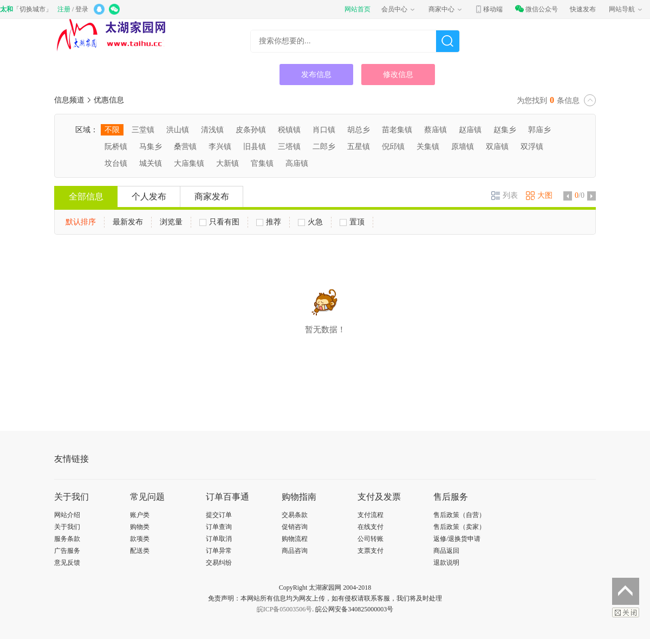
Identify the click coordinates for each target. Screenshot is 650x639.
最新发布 (128, 222)
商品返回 (446, 550)
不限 (112, 130)
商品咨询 (295, 550)
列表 (504, 195)
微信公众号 (536, 9)
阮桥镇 (116, 147)
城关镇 (150, 163)
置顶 (352, 222)
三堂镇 (143, 130)
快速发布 (583, 9)
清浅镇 (212, 130)
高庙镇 (296, 163)
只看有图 (219, 222)
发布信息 (316, 74)
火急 (310, 222)
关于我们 (67, 527)
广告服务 (67, 550)
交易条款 (295, 515)
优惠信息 (109, 100)
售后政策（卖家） (459, 527)
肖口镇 (324, 130)
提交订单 (219, 515)
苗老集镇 (397, 130)
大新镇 (227, 163)
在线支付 (371, 527)
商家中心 (445, 9)
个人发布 (149, 196)
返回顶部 (625, 591)
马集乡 (150, 147)
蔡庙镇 (435, 130)
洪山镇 (177, 130)
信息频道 (69, 100)
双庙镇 (497, 147)
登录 (81, 9)
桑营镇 (185, 147)
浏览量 (171, 222)
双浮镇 (532, 147)
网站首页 (357, 9)
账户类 (140, 515)
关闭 (625, 612)
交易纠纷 (219, 562)
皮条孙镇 (251, 130)
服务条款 (67, 539)
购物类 (140, 527)
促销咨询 (295, 527)
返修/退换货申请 (456, 539)
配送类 (140, 550)
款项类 (140, 539)
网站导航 (626, 9)
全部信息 (86, 196)
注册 (63, 9)
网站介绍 (67, 515)
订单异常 (219, 550)
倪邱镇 (393, 147)
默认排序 (81, 222)
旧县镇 (254, 147)
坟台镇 (116, 163)
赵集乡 (504, 130)
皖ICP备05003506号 (285, 609)
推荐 (268, 222)
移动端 (488, 9)
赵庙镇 (470, 130)
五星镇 (358, 147)
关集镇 (428, 147)
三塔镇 (289, 147)
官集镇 (262, 163)
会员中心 (398, 9)
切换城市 (33, 9)
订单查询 (219, 527)
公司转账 (371, 539)
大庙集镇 (189, 163)
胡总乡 (358, 130)
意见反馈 (67, 562)
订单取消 (219, 539)
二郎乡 (324, 147)
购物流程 (295, 539)
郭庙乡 (539, 130)
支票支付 (371, 550)
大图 (539, 195)
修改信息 (398, 74)
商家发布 (211, 196)
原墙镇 (462, 147)
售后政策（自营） (459, 515)
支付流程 (371, 515)
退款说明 (446, 562)
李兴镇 (220, 147)
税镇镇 (289, 130)
